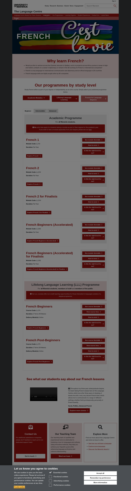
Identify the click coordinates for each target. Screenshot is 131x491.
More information (100, 482)
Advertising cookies (59, 481)
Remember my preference (100, 478)
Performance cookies (59, 485)
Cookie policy (19, 487)
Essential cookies (58, 472)
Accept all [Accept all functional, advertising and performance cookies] (100, 473)
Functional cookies (58, 476)
